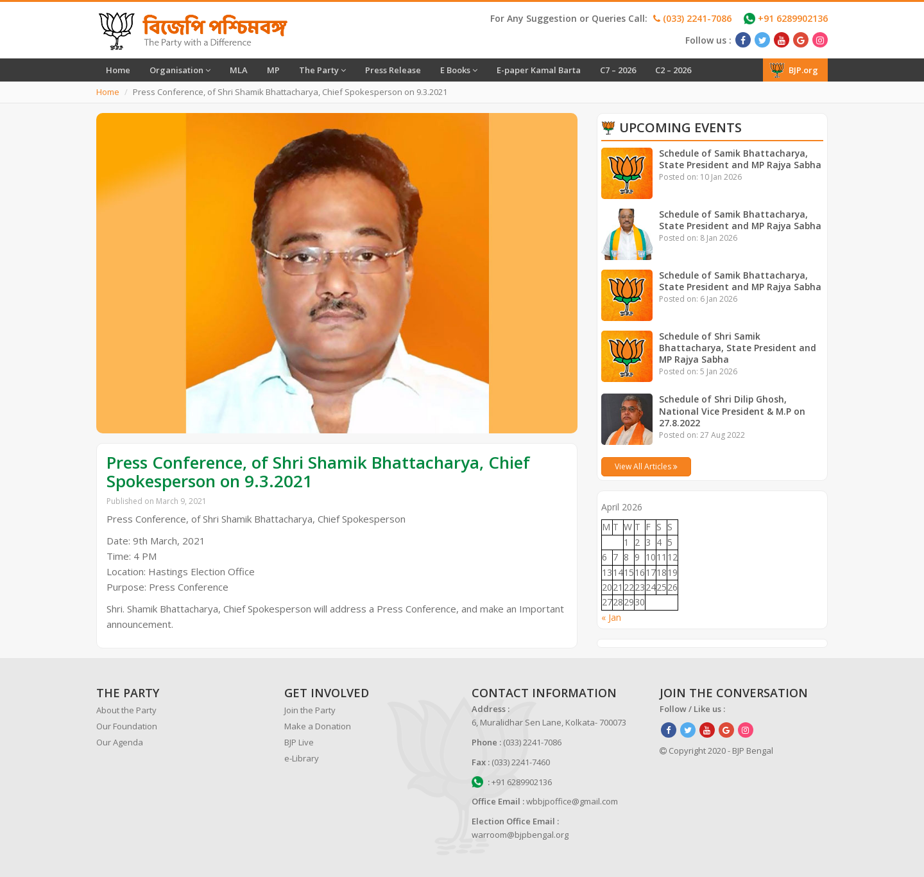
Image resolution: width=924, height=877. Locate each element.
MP (273, 70)
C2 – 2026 (673, 70)
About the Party (126, 710)
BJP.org (793, 70)
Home (118, 70)
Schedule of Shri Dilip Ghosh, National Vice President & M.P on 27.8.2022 (732, 410)
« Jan (611, 617)
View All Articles (646, 466)
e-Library (301, 758)
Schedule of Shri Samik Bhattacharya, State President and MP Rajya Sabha (738, 347)
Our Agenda (119, 742)
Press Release (393, 70)
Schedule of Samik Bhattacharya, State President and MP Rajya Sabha (741, 159)
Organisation (180, 70)
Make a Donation (317, 726)
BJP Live (299, 742)
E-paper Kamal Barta (539, 70)
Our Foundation (126, 726)
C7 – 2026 (618, 70)
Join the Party (310, 710)
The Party (322, 70)
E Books (458, 70)
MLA (239, 70)
